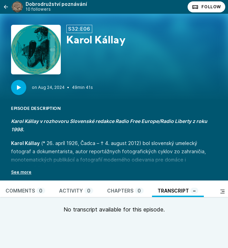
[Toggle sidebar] (222, 191)
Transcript (178, 191)
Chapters (125, 191)
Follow (206, 6)
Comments (25, 191)
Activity (76, 191)
